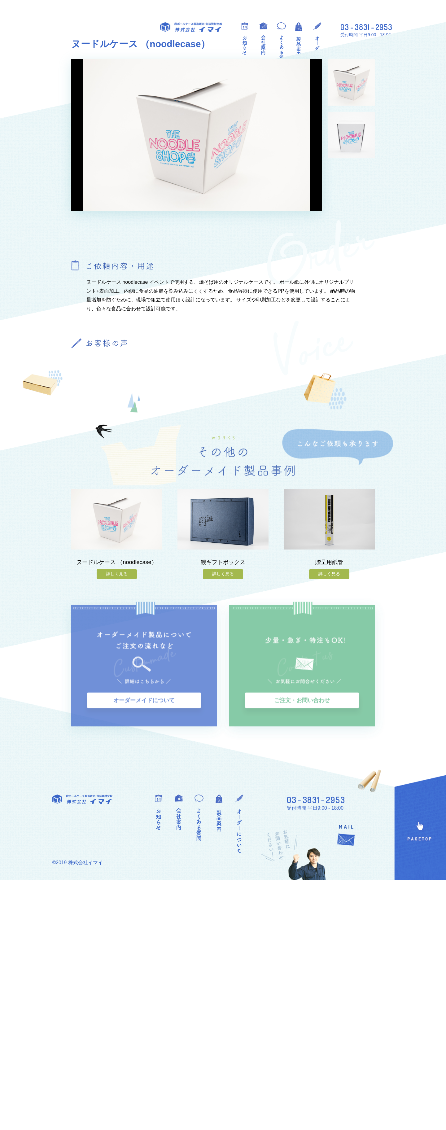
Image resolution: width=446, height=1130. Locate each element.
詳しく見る (117, 832)
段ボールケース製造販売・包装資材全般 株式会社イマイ (191, 27)
